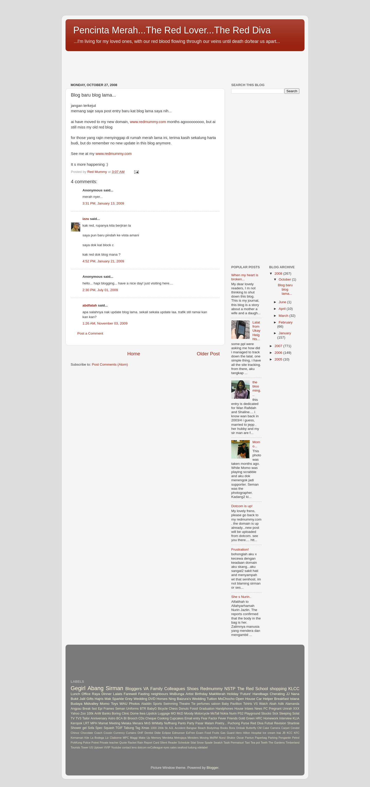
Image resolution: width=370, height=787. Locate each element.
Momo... (256, 444)
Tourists (75, 747)
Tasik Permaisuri (234, 742)
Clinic (126, 713)
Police (86, 742)
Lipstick (151, 713)
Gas (223, 732)
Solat (295, 713)
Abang (96, 688)
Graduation (207, 708)
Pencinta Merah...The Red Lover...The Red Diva (172, 30)
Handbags (261, 694)
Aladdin (146, 704)
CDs (141, 718)
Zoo (83, 713)
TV (73, 718)
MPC (126, 737)
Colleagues (174, 688)
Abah (272, 704)
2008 (278, 273)
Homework (270, 718)
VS (256, 704)
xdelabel (202, 747)
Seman (120, 708)
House (238, 708)
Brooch (132, 718)
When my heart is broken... (244, 277)
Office (85, 694)
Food (208, 732)
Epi (100, 708)
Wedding (140, 699)
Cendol (295, 727)
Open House (245, 699)
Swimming (170, 704)
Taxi (247, 742)
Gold (241, 718)
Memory (156, 737)
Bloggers (133, 688)
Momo (104, 704)
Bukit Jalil (78, 699)
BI (125, 718)
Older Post (208, 353)
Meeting (114, 723)
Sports (157, 704)
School (261, 688)
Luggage (164, 713)
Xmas (145, 728)
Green (250, 718)
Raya (96, 694)
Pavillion (236, 704)
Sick (275, 713)
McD (180, 713)
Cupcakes (176, 718)
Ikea (142, 713)
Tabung (129, 728)
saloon (215, 704)
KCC (290, 732)
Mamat (103, 723)
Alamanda (292, 704)
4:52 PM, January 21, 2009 (103, 261)
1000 (154, 727)
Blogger (212, 768)
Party (190, 723)
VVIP (107, 747)
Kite (87, 737)
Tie (193, 704)
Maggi (133, 737)
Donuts (184, 708)
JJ (288, 694)
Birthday (201, 694)
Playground (252, 713)
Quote (123, 742)
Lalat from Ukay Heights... (256, 330)
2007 (278, 346)
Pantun (249, 737)
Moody (188, 713)
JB (283, 732)
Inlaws (249, 708)
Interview (285, 718)
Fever (222, 718)
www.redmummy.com (148, 122)
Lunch (75, 694)
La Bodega (97, 737)
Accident (180, 727)
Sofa (91, 728)
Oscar (240, 737)
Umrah (287, 708)
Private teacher (109, 742)
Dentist (148, 732)
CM (259, 727)
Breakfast (281, 699)
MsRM (214, 737)
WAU (123, 704)
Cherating (277, 694)
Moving (204, 737)
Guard (230, 732)
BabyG (152, 708)
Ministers (193, 737)
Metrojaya (180, 737)
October (285, 279)
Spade (208, 742)
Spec (99, 728)
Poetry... (220, 723)
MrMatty (157, 723)
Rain (140, 742)
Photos (134, 704)
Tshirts (247, 704)
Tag (137, 728)
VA (146, 688)
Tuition (212, 699)
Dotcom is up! (242, 506)
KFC (297, 732)
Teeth (264, 742)
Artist (189, 694)
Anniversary (99, 718)
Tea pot (255, 742)
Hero (239, 732)
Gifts (90, 699)
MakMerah (217, 694)
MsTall (214, 713)
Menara (138, 723)
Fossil (194, 708)
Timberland (293, 742)
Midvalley (91, 704)
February (286, 322)
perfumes (203, 704)
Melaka (126, 723)
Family (156, 688)
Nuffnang (170, 723)
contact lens (129, 747)
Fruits (215, 732)
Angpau (76, 708)
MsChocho (226, 699)
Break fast (89, 708)
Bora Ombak (237, 727)
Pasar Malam (204, 723)
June (283, 302)
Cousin (108, 732)
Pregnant (275, 708)
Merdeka (167, 737)
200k (161, 727)
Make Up (144, 737)
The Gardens (277, 742)
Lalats (117, 694)
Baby (225, 704)
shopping (278, 688)
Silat (193, 742)
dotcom (141, 747)
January (285, 333)
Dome (134, 713)
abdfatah (89, 305)
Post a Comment (90, 333)
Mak (108, 699)
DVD (152, 699)
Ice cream (269, 732)
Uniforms (132, 708)
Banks (106, 713)
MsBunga (177, 694)
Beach (202, 727)
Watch (263, 704)
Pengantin (285, 737)
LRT (86, 723)
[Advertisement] (159, 64)
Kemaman (77, 737)
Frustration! (240, 549)
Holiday (232, 694)
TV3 (78, 718)
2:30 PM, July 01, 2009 (100, 290)
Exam (199, 732)
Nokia (224, 713)
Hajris (99, 699)
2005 (278, 359)
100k (90, 713)
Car (259, 699)
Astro (111, 718)
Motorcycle (202, 713)
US (91, 747)
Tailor (86, 718)
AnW (97, 713)
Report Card (151, 742)
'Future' (245, 694)
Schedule (184, 742)
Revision (280, 723)
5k (166, 727)
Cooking (163, 718)
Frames (109, 708)
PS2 (241, 713)
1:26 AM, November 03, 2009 (105, 323)
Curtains (131, 732)
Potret (95, 742)
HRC (259, 718)
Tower (84, 747)
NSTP (229, 688)
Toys (114, 704)
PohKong (76, 742)
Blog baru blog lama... (285, 289)
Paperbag (261, 737)
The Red (245, 688)
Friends (232, 718)
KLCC (293, 688)
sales (173, 747)
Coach (98, 732)
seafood (182, 747)
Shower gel (79, 728)
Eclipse (166, 732)
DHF (140, 732)
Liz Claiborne (113, 737)
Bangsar (192, 727)
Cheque (150, 718)
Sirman (114, 688)
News (258, 708)
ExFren (190, 732)
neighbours (159, 694)
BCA (119, 718)
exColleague (155, 747)
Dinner (106, 694)
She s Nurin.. (241, 597)
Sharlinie (293, 723)
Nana (295, 694)
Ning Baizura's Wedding (187, 699)
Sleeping (285, 713)
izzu (85, 219)
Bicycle (163, 708)
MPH (93, 723)
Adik (281, 704)
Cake (266, 727)
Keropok (76, 723)
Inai (278, 732)
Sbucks (266, 713)
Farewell (130, 694)
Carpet (285, 727)
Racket (132, 742)
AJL (171, 727)
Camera (275, 727)
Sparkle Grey (122, 699)
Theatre (184, 704)
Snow (200, 742)
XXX (296, 708)
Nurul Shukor (227, 737)
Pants (182, 723)
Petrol (295, 737)
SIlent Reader (168, 742)
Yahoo (75, 713)
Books (224, 727)
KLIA (296, 718)
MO (173, 713)
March (284, 316)
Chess (173, 708)
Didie (157, 732)
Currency (119, 732)
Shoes (193, 688)
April (283, 309)
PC (265, 708)
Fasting (144, 694)
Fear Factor (209, 718)
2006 (278, 353)
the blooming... (256, 388)
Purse (245, 723)
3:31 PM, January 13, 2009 (103, 203)
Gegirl (78, 688)
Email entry (192, 718)
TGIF (119, 728)
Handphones (224, 708)
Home (133, 353)
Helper (268, 699)
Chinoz (75, 732)
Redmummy (211, 688)
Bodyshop (213, 727)
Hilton (246, 732)
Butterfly (251, 727)
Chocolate (86, 732)
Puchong (234, 723)
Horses (162, 699)
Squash (109, 728)
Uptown (98, 747)
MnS (147, 723)
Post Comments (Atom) (110, 364)
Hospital (256, 732)
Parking (273, 737)
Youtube (116, 747)
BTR (143, 708)
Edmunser (178, 732)
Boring (116, 713)
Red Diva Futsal (261, 723)
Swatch (218, 742)
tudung (192, 747)
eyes (167, 747)
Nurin (233, 713)
